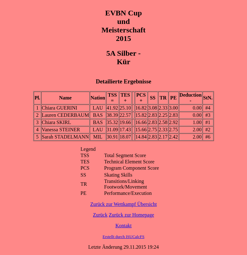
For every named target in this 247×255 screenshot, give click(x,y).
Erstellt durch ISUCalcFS (124, 236)
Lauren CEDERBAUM (65, 115)
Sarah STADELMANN (65, 136)
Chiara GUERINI (59, 107)
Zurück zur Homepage (131, 215)
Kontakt (123, 225)
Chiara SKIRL (56, 122)
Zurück (100, 215)
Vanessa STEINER (61, 129)
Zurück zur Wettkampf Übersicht (123, 204)
